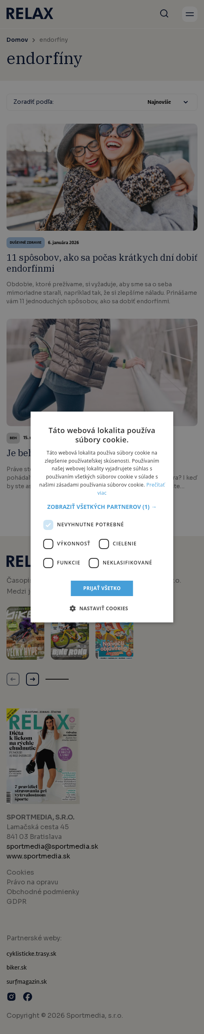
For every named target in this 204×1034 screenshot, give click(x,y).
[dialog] (102, 517)
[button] (101, 507)
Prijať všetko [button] (102, 588)
